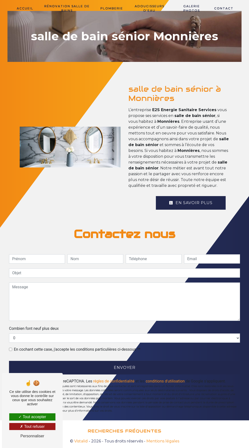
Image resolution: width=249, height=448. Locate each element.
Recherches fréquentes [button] (124, 431)
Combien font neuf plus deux (34, 328)
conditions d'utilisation (165, 381)
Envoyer (124, 367)
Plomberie (111, 8)
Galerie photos (191, 8)
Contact (223, 8)
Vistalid (81, 441)
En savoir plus (191, 202)
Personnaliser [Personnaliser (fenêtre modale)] (32, 436)
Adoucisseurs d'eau (149, 8)
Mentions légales (162, 441)
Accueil (25, 8)
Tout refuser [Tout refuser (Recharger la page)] (32, 426)
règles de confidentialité (113, 381)
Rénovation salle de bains (67, 8)
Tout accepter (32, 417)
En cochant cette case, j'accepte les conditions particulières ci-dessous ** (77, 349)
